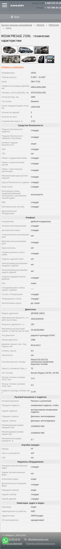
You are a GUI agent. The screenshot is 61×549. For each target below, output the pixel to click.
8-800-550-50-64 (53, 3)
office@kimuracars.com (38, 539)
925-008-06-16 (54, 7)
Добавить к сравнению (12, 67)
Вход (16, 16)
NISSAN (40, 25)
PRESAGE (54, 25)
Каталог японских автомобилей (16, 25)
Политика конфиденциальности (40, 544)
